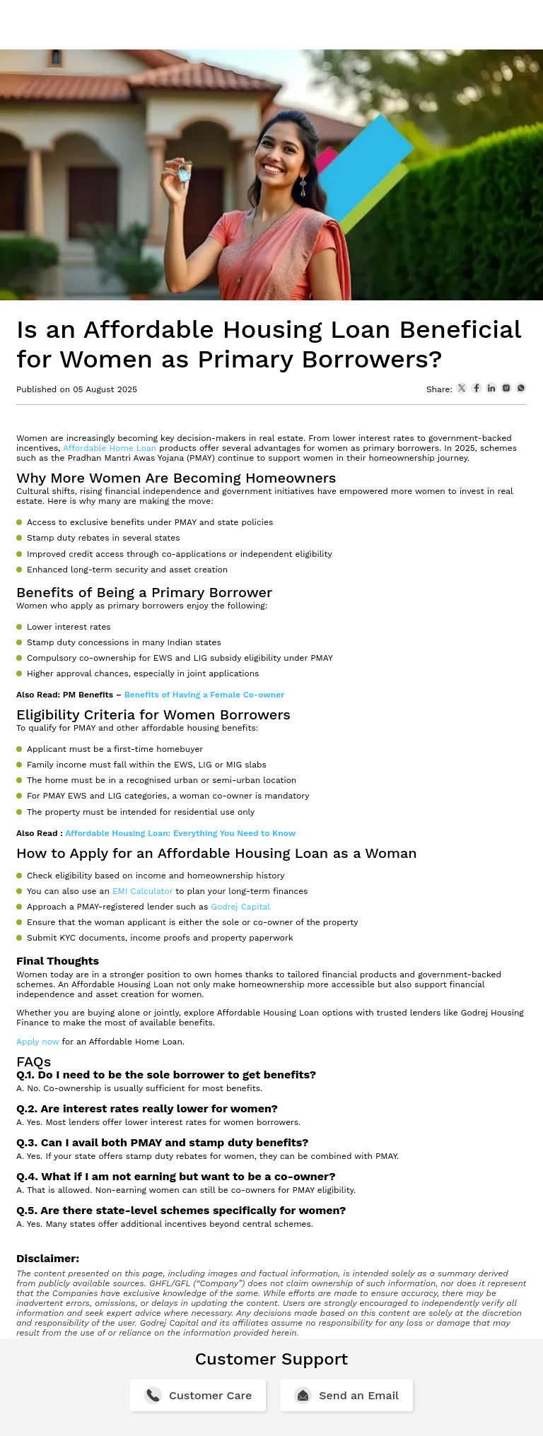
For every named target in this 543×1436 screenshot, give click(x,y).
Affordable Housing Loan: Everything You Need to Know (180, 833)
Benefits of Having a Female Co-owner (204, 695)
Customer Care (210, 1395)
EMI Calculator (142, 891)
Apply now (37, 1042)
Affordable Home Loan (109, 448)
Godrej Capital (240, 907)
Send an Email (359, 1395)
